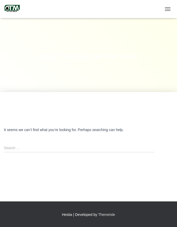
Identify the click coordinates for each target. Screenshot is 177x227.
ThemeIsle (106, 215)
